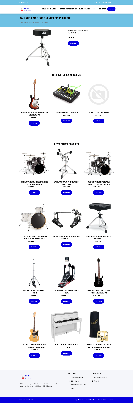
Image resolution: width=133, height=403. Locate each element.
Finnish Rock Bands (49, 9)
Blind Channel (84, 9)
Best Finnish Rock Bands (68, 9)
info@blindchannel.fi (106, 2)
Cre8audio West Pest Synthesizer (66, 112)
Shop (111, 9)
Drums (78, 30)
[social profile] (27, 2)
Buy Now (73, 43)
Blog (94, 9)
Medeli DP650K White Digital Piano (66, 345)
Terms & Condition (91, 400)
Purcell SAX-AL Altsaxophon (99, 112)
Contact (102, 9)
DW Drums (84, 30)
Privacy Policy (102, 400)
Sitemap (110, 400)
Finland (98, 2)
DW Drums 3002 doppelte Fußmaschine (66, 236)
